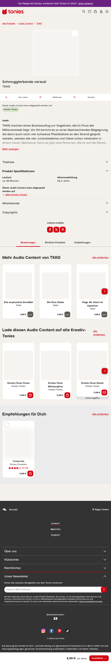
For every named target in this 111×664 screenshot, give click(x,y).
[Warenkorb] (95, 11)
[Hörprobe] (7, 425)
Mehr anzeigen (10, 149)
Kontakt (9, 509)
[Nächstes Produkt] (105, 291)
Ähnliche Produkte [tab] (55, 242)
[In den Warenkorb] (30, 395)
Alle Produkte (8, 23)
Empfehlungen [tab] (82, 242)
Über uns (55, 551)
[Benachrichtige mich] (104, 392)
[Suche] (84, 11)
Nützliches (55, 559)
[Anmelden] (104, 589)
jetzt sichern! (84, 3)
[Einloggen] (101, 11)
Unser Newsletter (55, 576)
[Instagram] (43, 630)
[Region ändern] (100, 509)
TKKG (37, 23)
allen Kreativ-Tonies (15, 194)
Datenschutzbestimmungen (58, 601)
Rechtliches (55, 568)
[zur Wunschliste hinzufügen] (74, 34)
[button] (89, 11)
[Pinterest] (59, 630)
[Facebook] (51, 630)
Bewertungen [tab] (28, 242)
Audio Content (24, 23)
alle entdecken (101, 257)
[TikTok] (67, 630)
